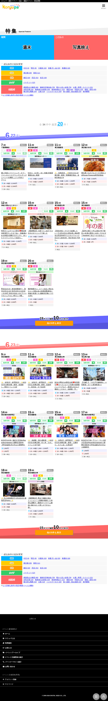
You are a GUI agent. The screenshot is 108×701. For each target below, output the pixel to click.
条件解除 (86, 91)
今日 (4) (26, 68)
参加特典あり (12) (58, 89)
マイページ (8, 684)
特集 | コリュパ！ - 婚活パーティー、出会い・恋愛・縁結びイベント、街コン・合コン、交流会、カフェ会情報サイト (10, 7)
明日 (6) (34, 68)
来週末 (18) (66, 68)
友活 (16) (43, 78)
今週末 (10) (42, 68)
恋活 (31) (35, 78)
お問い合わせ (9, 666)
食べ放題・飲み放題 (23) (72, 91)
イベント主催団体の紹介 (13, 657)
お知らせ (7, 648)
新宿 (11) (36, 73)
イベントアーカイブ (11, 652)
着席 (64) (69, 89)
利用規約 (7, 643)
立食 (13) (41, 91)
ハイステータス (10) (54, 91)
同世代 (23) (79, 89)
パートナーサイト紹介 (12, 662)
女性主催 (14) (28, 89)
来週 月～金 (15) (54, 68)
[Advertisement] (54, 17)
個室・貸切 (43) (90, 89)
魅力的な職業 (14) (30, 91)
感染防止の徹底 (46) (30, 87)
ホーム (6, 634)
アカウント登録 (9, 679)
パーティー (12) (29, 82)
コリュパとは (9, 638)
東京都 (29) (27, 73)
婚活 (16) (26, 78)
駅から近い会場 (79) (63, 87)
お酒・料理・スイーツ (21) (83, 87)
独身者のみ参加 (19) (42, 89)
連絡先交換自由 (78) (47, 87)
